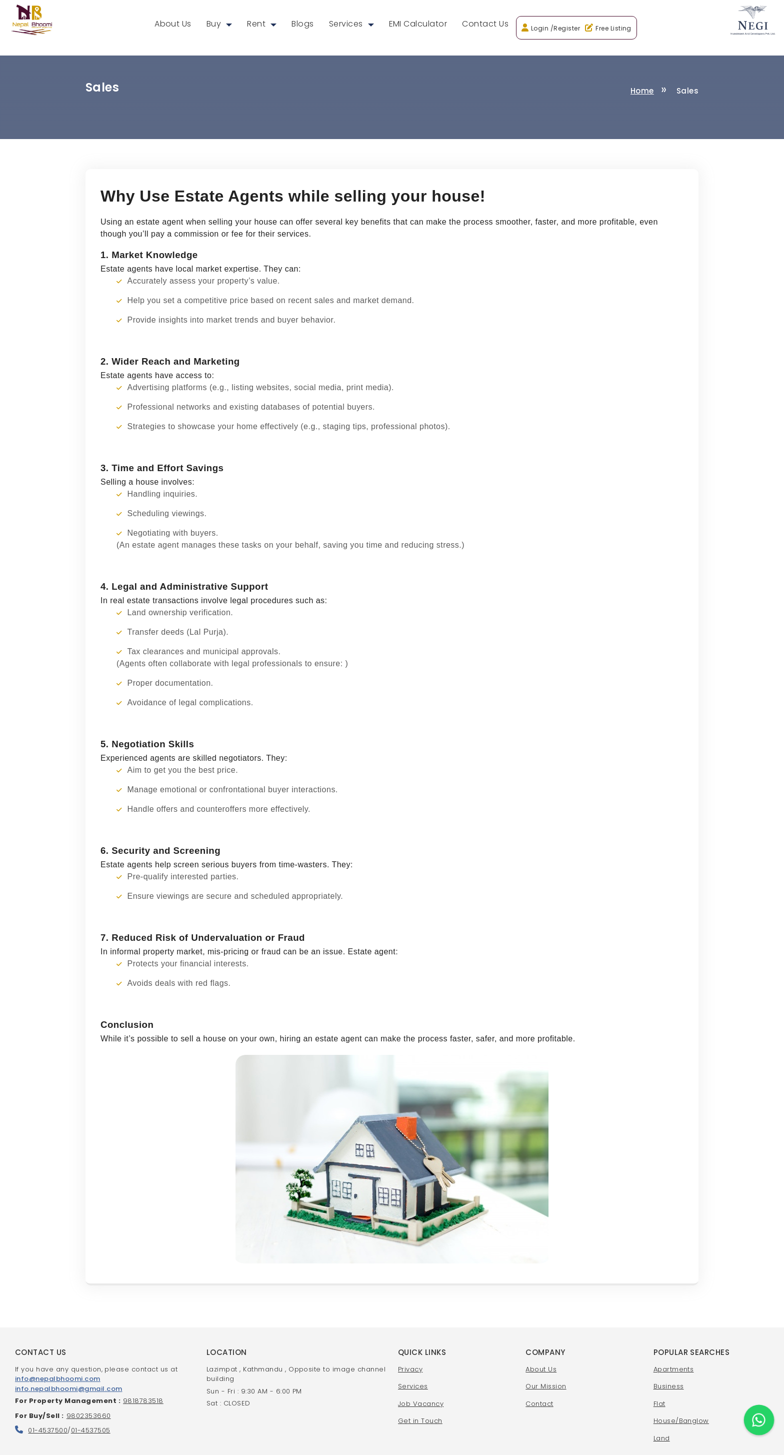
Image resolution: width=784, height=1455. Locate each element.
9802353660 (88, 1415)
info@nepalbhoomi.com (57, 1378)
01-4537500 (48, 1430)
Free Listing (614, 28)
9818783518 (143, 1400)
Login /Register (555, 28)
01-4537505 (90, 1430)
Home (642, 91)
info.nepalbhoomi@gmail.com (68, 1388)
